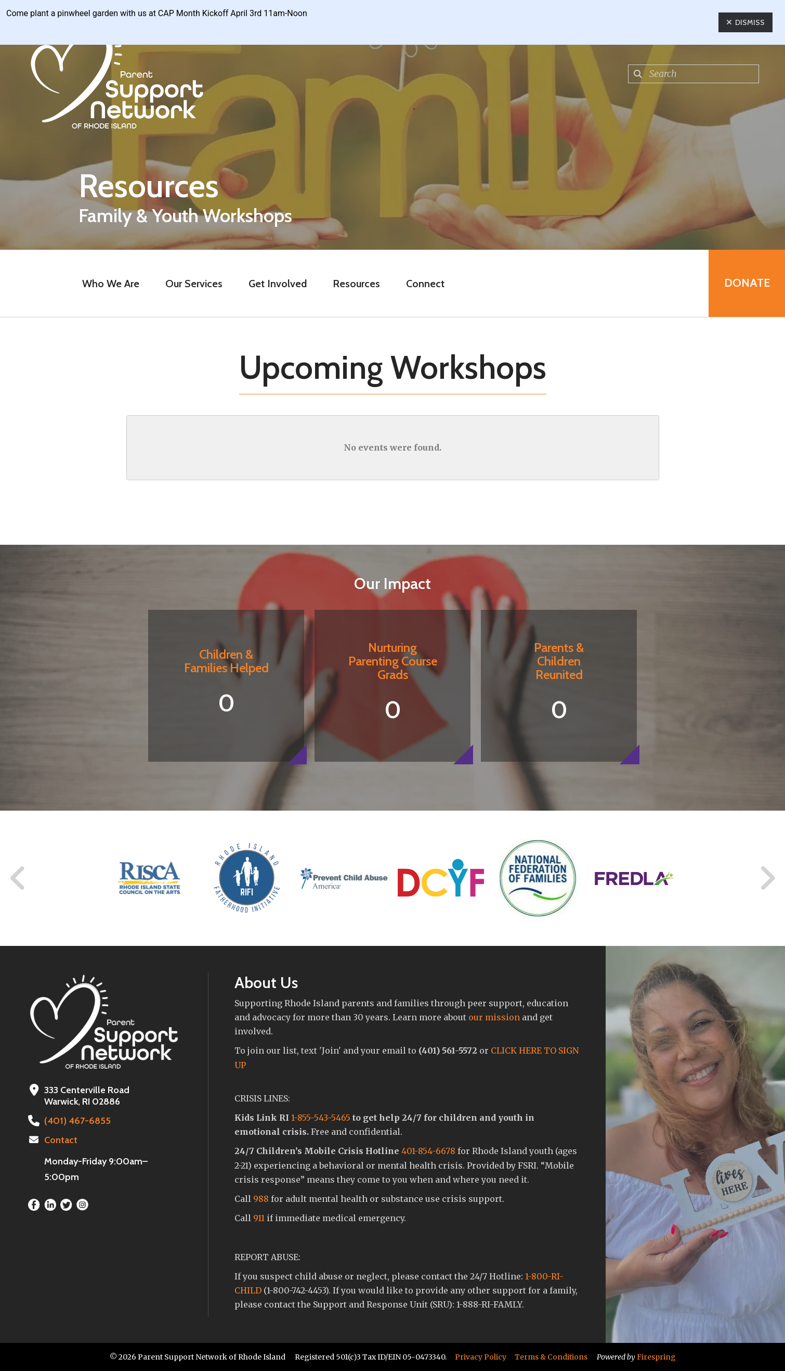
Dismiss (745, 22)
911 (259, 1218)
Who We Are (110, 283)
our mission (494, 1017)
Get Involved (277, 283)
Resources (356, 283)
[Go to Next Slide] (767, 878)
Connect (425, 283)
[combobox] (693, 74)
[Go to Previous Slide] (18, 878)
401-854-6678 (428, 1151)
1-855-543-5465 (320, 1117)
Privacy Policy (480, 1357)
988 (261, 1199)
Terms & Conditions (551, 1357)
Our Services (194, 283)
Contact (60, 1140)
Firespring (656, 1357)
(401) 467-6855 (76, 1120)
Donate (746, 283)
